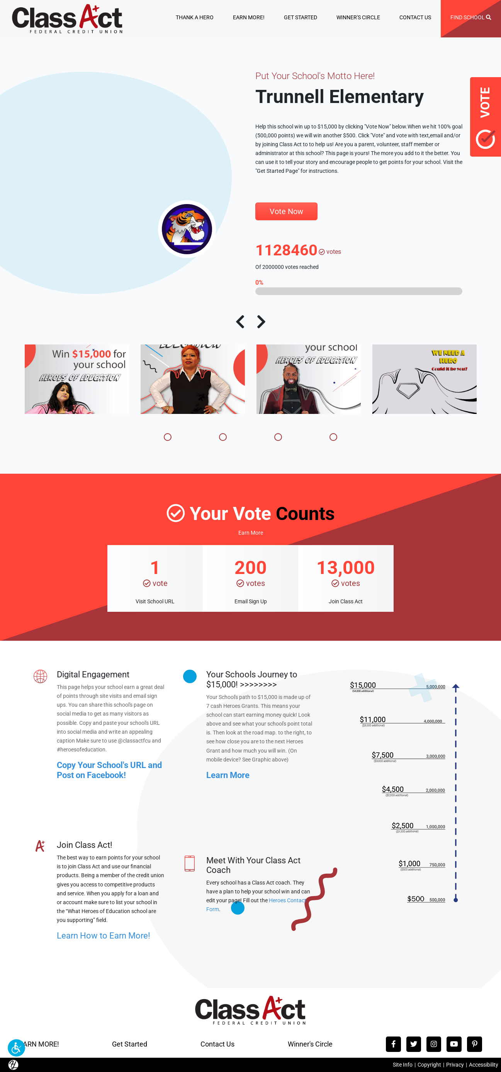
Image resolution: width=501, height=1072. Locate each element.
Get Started (129, 1044)
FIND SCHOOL (470, 17)
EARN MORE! (249, 17)
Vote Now (286, 211)
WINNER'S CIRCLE (358, 17)
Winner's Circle (310, 1044)
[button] (16, 1048)
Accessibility (483, 1065)
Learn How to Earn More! (103, 935)
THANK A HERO (195, 17)
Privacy (455, 1065)
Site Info (403, 1065)
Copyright (429, 1065)
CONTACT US (415, 17)
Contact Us (217, 1044)
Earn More (250, 533)
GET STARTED (300, 17)
